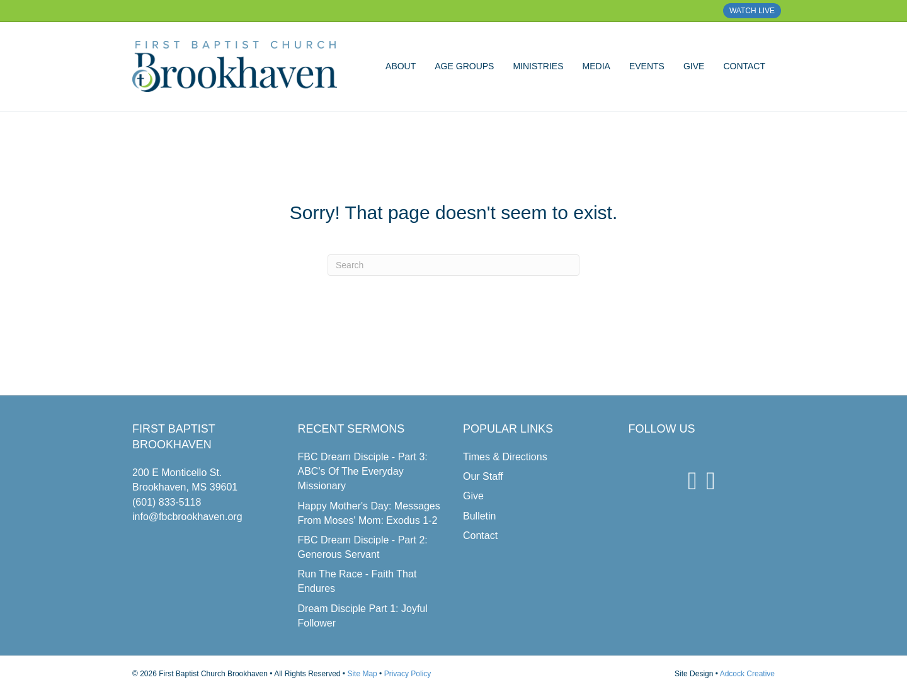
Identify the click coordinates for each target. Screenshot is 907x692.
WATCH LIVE (752, 10)
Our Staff (483, 476)
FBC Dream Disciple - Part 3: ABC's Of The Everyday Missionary (363, 471)
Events (647, 66)
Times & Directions (505, 456)
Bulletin (479, 516)
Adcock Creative (747, 673)
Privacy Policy (407, 673)
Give (693, 66)
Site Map (361, 673)
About (400, 66)
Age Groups (464, 66)
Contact (744, 66)
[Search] (453, 265)
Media (596, 66)
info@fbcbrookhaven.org (187, 516)
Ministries (538, 66)
